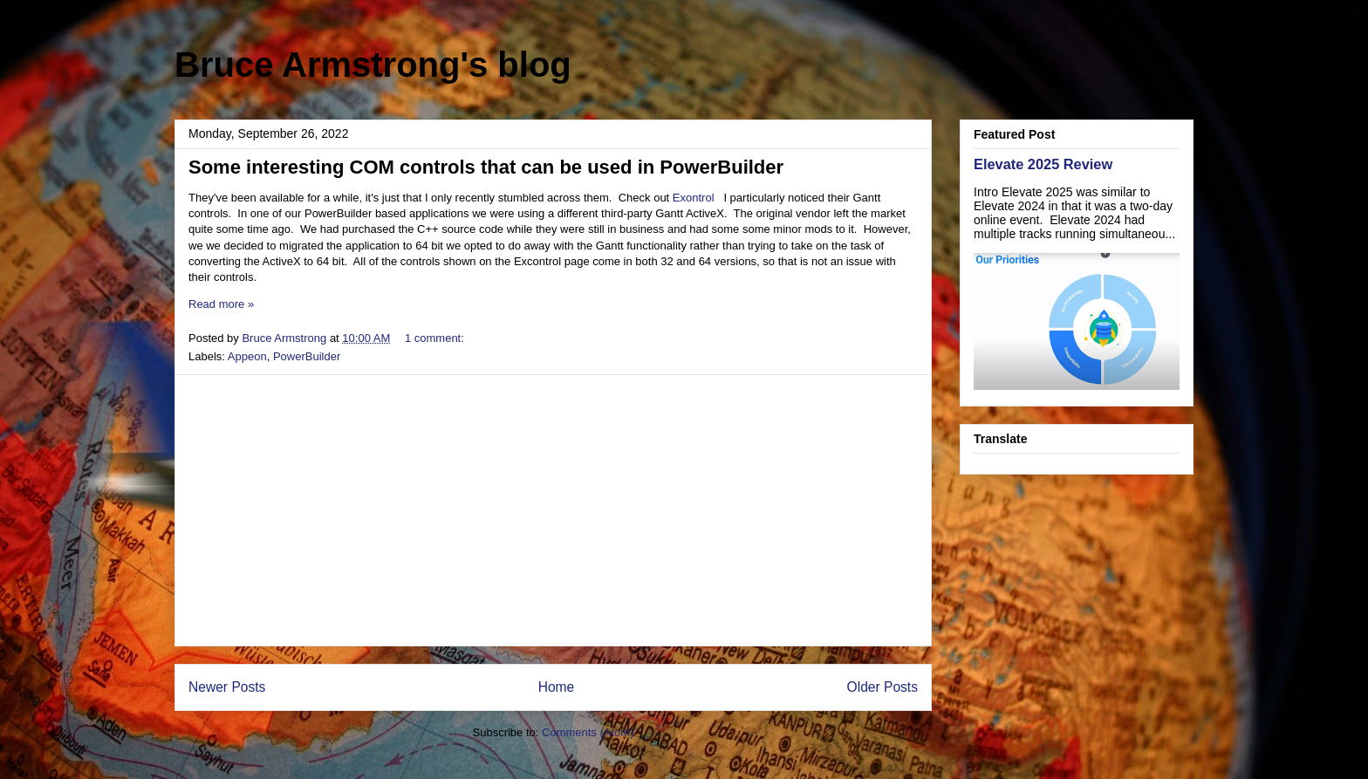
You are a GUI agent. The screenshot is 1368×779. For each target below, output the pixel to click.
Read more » (221, 304)
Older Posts (882, 687)
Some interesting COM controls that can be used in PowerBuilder (485, 167)
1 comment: (436, 338)
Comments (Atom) (587, 732)
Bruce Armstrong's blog (372, 64)
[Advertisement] (553, 510)
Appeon (247, 356)
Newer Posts (226, 687)
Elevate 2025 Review (1043, 164)
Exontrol (694, 197)
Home (556, 687)
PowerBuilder (306, 356)
